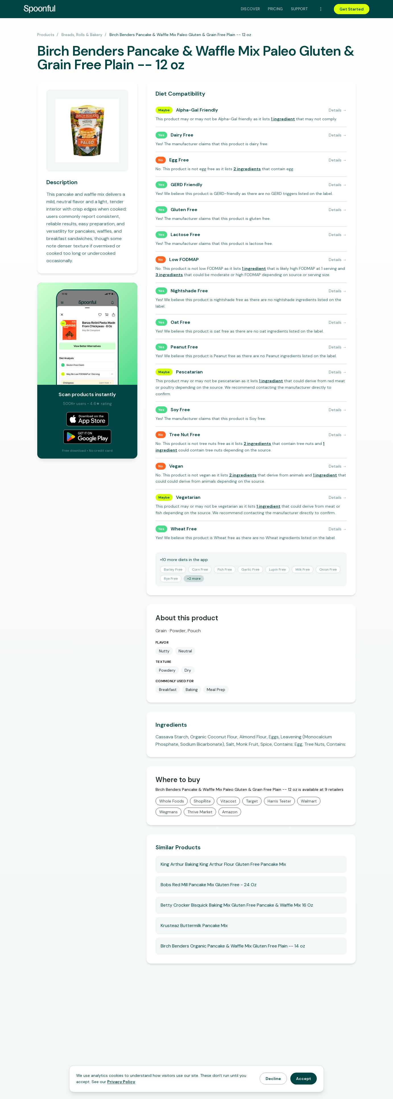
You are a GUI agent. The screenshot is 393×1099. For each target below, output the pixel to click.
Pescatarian (189, 372)
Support (299, 9)
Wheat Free (184, 529)
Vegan (176, 466)
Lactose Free (185, 235)
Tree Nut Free (184, 435)
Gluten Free (184, 210)
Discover (250, 9)
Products (45, 34)
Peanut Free (184, 347)
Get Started (352, 9)
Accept (303, 1078)
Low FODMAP (184, 259)
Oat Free (180, 322)
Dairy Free (182, 135)
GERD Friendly (186, 185)
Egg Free (179, 160)
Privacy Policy (121, 1081)
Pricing (275, 9)
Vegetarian (188, 497)
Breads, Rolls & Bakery (81, 34)
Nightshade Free (189, 291)
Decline (273, 1078)
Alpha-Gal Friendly (197, 110)
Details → (338, 110)
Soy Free (180, 410)
